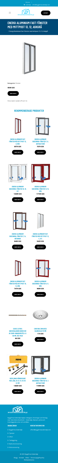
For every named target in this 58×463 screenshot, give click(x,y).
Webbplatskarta (29, 460)
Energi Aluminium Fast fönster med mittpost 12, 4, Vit (40, 236)
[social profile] (31, 2)
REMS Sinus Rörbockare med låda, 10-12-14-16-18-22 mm (17, 380)
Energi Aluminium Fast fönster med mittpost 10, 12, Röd (17, 283)
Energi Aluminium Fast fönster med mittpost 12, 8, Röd (17, 141)
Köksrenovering (14, 447)
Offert (45, 13)
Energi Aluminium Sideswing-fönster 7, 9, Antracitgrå (40, 141)
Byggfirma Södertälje (15, 430)
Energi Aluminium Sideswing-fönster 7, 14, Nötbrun (17, 236)
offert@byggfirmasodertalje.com (41, 5)
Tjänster (11, 433)
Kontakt (21, 458)
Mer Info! (13, 93)
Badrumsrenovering (15, 444)
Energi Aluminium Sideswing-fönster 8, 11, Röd (40, 283)
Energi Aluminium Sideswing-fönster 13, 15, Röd (40, 188)
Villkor (27, 458)
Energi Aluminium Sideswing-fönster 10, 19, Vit (17, 188)
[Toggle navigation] (10, 12)
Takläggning (13, 440)
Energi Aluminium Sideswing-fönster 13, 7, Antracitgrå (40, 380)
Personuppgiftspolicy (37, 458)
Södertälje (28, 5)
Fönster (18, 83)
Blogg (16, 458)
